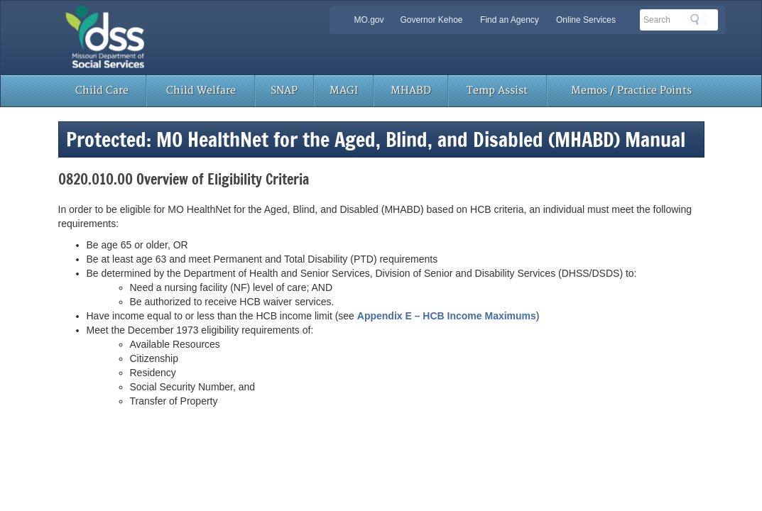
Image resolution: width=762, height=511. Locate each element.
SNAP (284, 90)
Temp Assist (497, 90)
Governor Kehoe (431, 20)
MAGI (344, 90)
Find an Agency (509, 20)
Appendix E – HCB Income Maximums (446, 316)
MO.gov (369, 20)
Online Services (586, 20)
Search (698, 19)
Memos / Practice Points (631, 90)
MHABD (411, 90)
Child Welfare (201, 90)
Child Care (102, 90)
